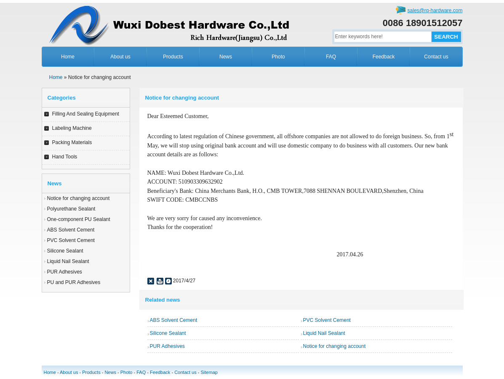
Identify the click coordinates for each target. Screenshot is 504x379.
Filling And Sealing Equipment (85, 114)
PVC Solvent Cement (71, 240)
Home (68, 57)
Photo (278, 57)
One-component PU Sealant (78, 219)
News (225, 57)
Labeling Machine (72, 128)
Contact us (436, 57)
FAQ (331, 57)
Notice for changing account (78, 198)
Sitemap (209, 372)
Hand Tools (64, 157)
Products (173, 57)
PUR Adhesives (64, 272)
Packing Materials (72, 142)
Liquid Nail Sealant (68, 261)
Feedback (384, 57)
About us (120, 57)
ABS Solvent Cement (71, 230)
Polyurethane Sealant (71, 209)
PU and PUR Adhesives (74, 282)
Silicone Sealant (65, 251)
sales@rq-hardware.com (435, 10)
